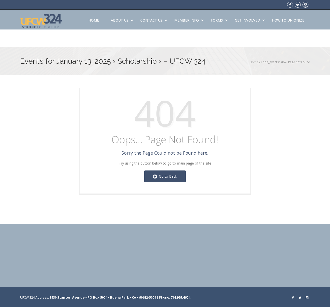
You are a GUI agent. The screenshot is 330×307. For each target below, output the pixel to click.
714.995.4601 (180, 297)
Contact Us (153, 19)
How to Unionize (288, 19)
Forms (219, 19)
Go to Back (165, 176)
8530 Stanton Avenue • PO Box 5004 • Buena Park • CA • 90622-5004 (103, 297)
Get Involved (250, 19)
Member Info (189, 19)
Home (94, 19)
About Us (122, 19)
